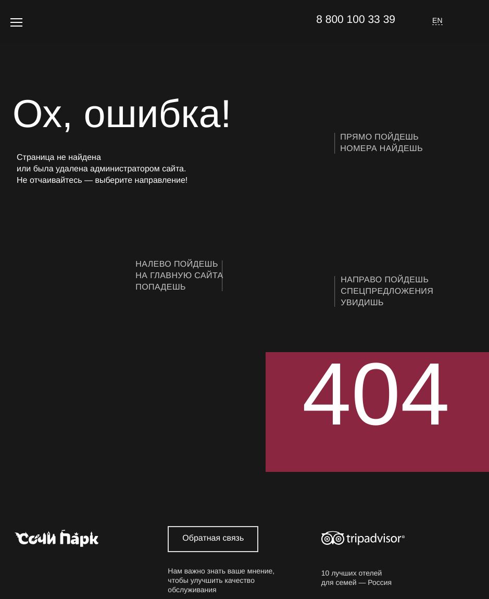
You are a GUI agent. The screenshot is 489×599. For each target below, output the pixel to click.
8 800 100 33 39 (355, 20)
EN (437, 20)
